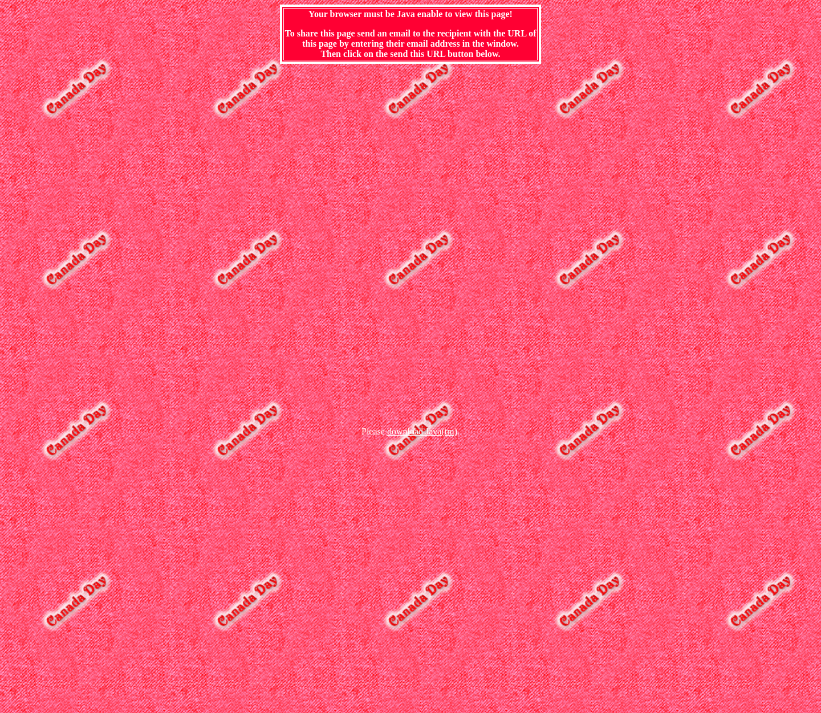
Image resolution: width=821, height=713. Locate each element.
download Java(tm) (422, 431)
